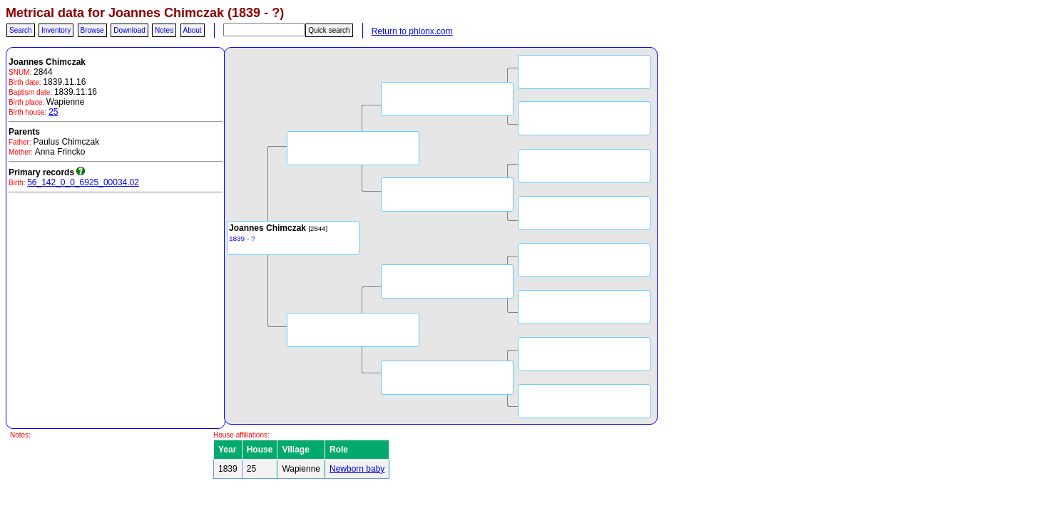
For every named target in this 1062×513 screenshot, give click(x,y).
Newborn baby (357, 469)
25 (53, 112)
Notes (164, 30)
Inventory (56, 30)
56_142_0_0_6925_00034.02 (83, 182)
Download (129, 30)
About (192, 30)
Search (20, 30)
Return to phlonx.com (412, 31)
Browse (92, 30)
